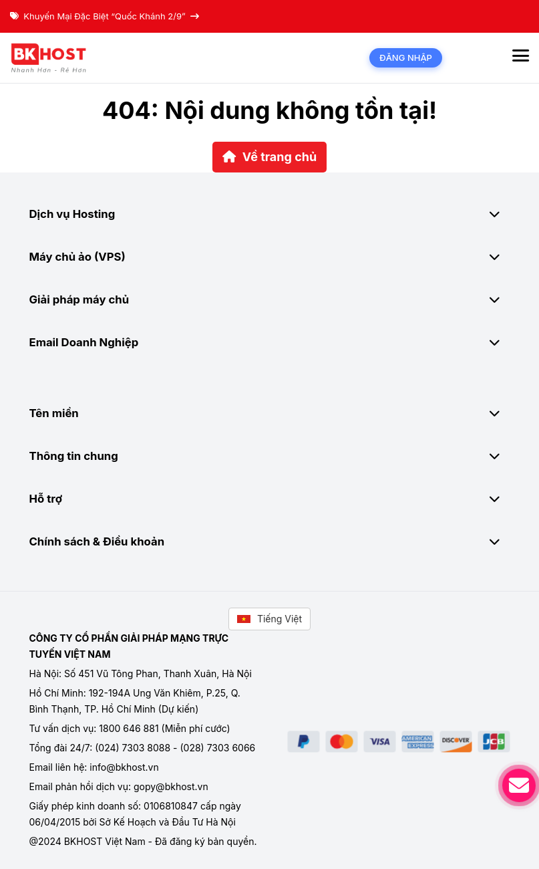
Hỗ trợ (269, 498)
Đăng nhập (405, 57)
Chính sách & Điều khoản (269, 541)
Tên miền (269, 413)
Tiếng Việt (269, 618)
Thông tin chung (269, 456)
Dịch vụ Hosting (269, 214)
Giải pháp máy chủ (269, 299)
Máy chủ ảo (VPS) (269, 256)
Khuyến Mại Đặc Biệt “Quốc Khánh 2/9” (104, 16)
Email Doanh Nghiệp (269, 342)
